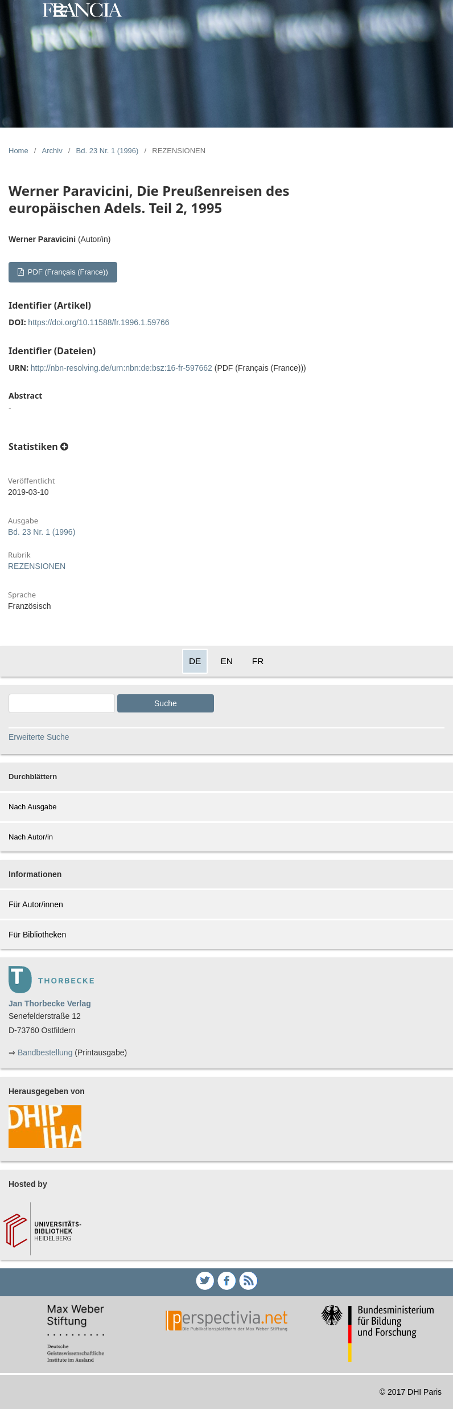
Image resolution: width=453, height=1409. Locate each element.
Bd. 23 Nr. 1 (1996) (107, 150)
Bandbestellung (45, 1052)
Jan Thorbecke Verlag (50, 1003)
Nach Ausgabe (33, 806)
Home (18, 150)
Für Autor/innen (36, 904)
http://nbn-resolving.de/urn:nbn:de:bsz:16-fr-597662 (121, 367)
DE (195, 661)
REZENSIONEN (36, 566)
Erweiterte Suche (39, 737)
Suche (165, 703)
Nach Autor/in (31, 837)
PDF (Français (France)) (67, 272)
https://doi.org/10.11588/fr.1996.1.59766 (98, 322)
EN (226, 661)
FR (258, 661)
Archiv (52, 150)
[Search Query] (62, 703)
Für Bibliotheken (37, 934)
